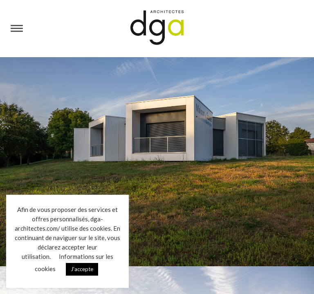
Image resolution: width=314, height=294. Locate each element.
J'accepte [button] (82, 269)
